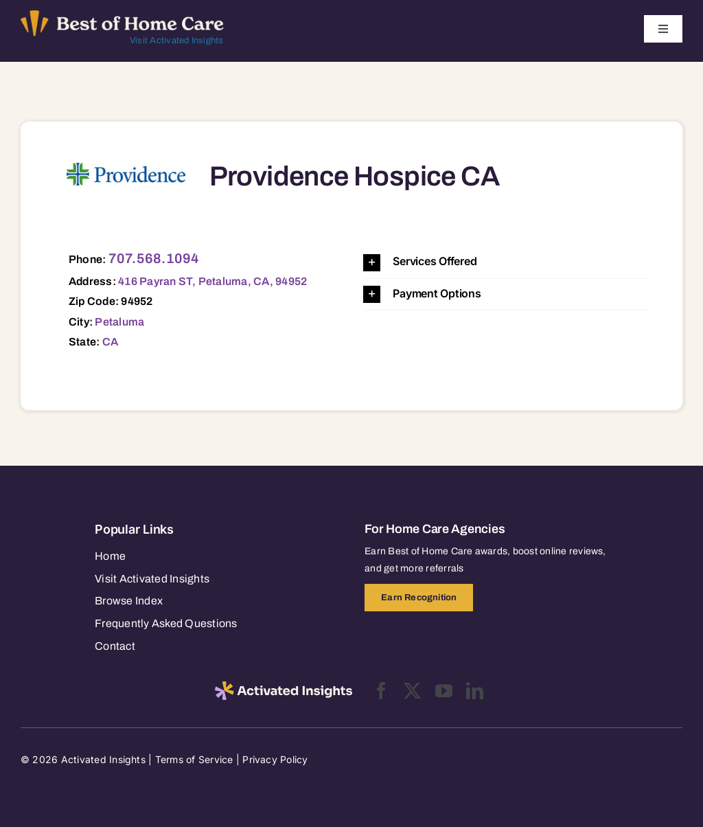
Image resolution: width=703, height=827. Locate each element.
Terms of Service (194, 759)
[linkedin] (474, 690)
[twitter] (412, 690)
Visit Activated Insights (177, 40)
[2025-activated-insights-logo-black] (283, 687)
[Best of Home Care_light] (122, 16)
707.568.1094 (154, 258)
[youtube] (443, 690)
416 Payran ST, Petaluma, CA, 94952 (212, 281)
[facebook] (381, 690)
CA (110, 342)
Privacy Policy (275, 759)
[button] (505, 262)
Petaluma (119, 322)
